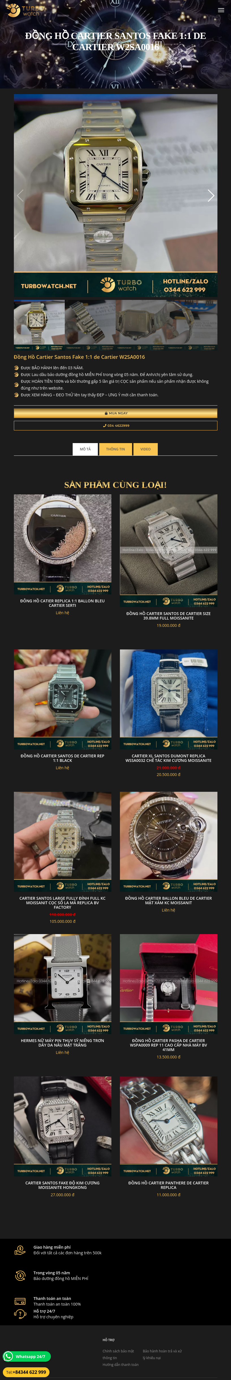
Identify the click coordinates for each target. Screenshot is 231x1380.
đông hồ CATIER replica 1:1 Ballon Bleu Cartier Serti (62, 606)
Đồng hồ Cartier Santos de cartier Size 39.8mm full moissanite (168, 618)
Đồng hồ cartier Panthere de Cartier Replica (168, 1188)
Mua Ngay (116, 415)
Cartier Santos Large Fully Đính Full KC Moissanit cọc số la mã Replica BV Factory (62, 905)
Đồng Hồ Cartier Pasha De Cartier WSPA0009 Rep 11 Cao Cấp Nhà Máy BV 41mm (168, 1047)
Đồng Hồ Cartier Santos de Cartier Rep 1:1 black (62, 761)
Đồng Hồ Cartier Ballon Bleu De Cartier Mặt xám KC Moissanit (168, 903)
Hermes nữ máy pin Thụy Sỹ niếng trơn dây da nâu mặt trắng (62, 1045)
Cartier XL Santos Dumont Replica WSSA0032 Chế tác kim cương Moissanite (168, 761)
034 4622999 (116, 427)
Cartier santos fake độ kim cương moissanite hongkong (62, 1188)
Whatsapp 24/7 (30, 1356)
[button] (211, 197)
